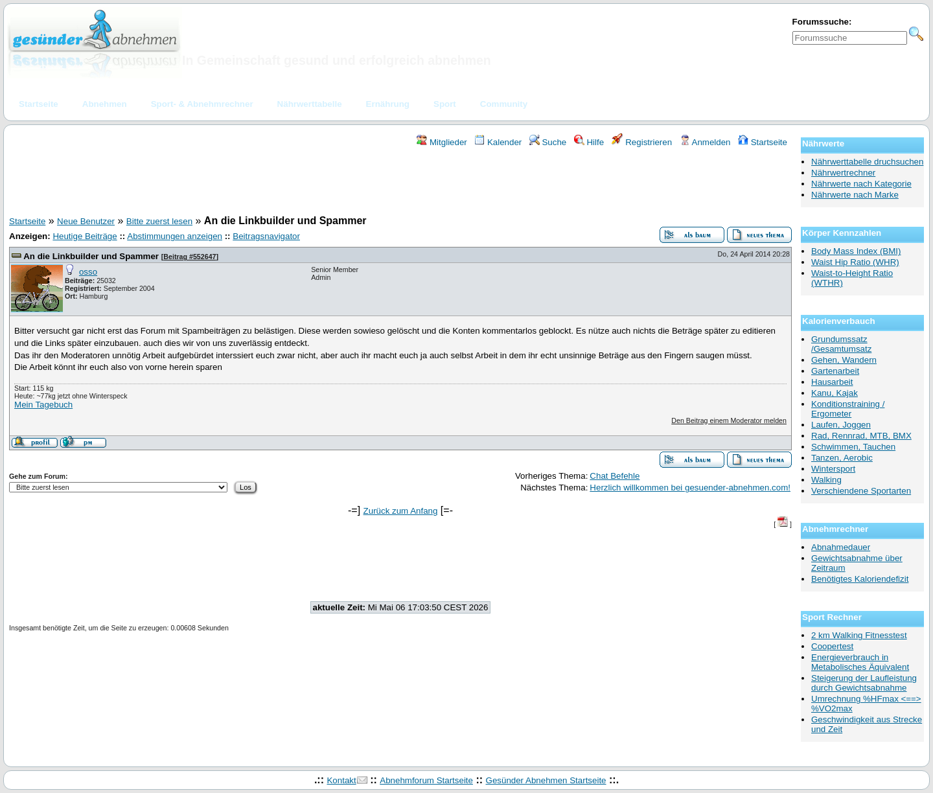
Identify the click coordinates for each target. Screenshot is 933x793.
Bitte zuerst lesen (159, 221)
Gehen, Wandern (844, 360)
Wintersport (833, 469)
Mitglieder (441, 142)
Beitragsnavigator (266, 236)
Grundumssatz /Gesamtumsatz (841, 344)
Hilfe (589, 142)
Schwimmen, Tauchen (853, 447)
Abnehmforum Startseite (426, 780)
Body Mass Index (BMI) (856, 251)
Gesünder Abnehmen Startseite (546, 780)
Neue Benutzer (86, 221)
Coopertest (832, 646)
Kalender (498, 142)
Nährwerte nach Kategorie (861, 184)
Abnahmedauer (840, 547)
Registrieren (642, 142)
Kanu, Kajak (834, 393)
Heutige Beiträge (84, 236)
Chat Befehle (614, 476)
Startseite (762, 142)
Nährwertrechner (843, 173)
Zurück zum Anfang (400, 511)
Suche (548, 142)
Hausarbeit (832, 382)
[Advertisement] (400, 183)
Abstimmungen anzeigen (174, 236)
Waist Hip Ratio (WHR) (855, 262)
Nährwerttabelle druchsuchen (867, 162)
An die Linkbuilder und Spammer (91, 256)
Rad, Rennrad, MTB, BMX (861, 436)
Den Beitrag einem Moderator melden (729, 420)
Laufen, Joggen (841, 425)
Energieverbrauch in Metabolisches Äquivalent (860, 662)
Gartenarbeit (835, 371)
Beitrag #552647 (189, 256)
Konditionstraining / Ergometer (847, 409)
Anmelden (705, 142)
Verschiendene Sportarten (861, 491)
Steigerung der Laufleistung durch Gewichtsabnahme (864, 683)
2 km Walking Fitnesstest (859, 635)
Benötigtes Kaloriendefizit (859, 579)
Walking (826, 480)
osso (88, 272)
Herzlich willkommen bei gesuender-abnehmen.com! (690, 487)
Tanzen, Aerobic (842, 458)
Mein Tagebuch (43, 404)
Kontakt (341, 780)
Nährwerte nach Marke (855, 195)
